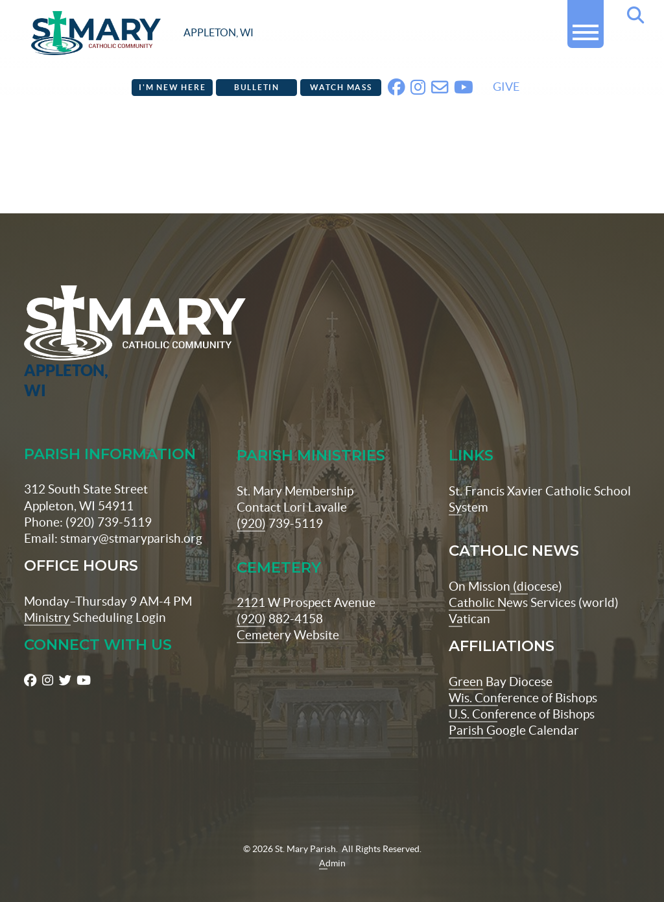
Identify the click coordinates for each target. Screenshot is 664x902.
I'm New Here (172, 87)
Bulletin (256, 87)
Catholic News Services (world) (534, 582)
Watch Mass (341, 87)
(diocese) (536, 566)
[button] (586, 27)
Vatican (469, 598)
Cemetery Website (288, 615)
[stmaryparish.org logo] (142, 33)
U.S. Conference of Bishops (522, 694)
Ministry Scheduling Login (95, 597)
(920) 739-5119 (280, 503)
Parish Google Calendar (514, 710)
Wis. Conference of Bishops (523, 678)
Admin (332, 843)
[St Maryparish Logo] (77, 323)
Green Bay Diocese (500, 661)
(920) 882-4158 (280, 598)
